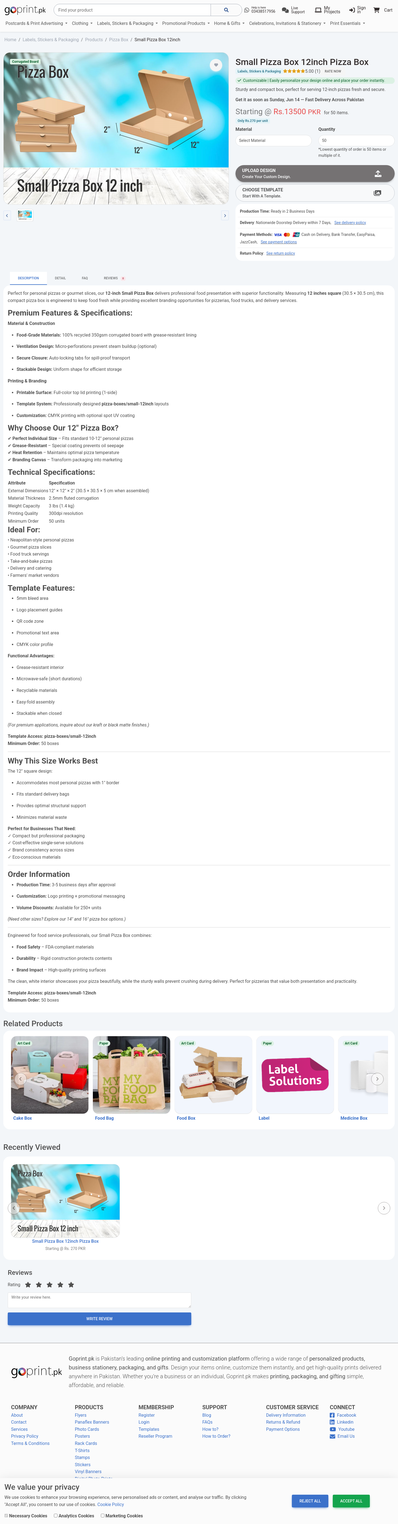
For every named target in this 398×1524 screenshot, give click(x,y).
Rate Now (333, 71)
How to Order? (216, 1439)
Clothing (80, 23)
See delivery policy (350, 224)
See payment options (279, 243)
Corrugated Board (25, 62)
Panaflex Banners (92, 1424)
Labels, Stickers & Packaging (126, 23)
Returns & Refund (283, 1424)
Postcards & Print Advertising (35, 23)
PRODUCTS (89, 1409)
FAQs (207, 1424)
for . (336, 112)
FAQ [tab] (85, 279)
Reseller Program (155, 1439)
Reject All (310, 1501)
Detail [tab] (60, 279)
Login (143, 1424)
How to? (210, 1432)
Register (146, 1417)
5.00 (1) (312, 71)
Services (19, 1432)
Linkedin (342, 1424)
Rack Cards (86, 1446)
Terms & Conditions (30, 1446)
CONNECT (342, 1409)
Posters (82, 1439)
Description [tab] (28, 279)
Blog (206, 1417)
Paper (104, 1044)
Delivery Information (286, 1417)
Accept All (351, 1501)
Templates (148, 1432)
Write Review (100, 1321)
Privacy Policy (24, 1439)
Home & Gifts (228, 23)
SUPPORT (214, 1409)
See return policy (280, 254)
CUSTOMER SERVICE (292, 1409)
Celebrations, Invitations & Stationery (285, 23)
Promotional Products (184, 23)
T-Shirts (82, 1453)
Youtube (342, 1432)
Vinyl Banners (88, 1474)
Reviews (20, 1274)
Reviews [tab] (114, 280)
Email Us (342, 1439)
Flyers (81, 1417)
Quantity (326, 129)
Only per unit (253, 121)
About (17, 1417)
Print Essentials (346, 23)
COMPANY (24, 1409)
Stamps (82, 1460)
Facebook (343, 1417)
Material (243, 129)
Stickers (83, 1467)
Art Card (24, 1044)
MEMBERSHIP (156, 1409)
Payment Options (283, 1432)
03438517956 (264, 11)
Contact (19, 1424)
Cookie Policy (110, 1504)
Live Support (298, 10)
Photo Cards (87, 1432)
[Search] (132, 10)
